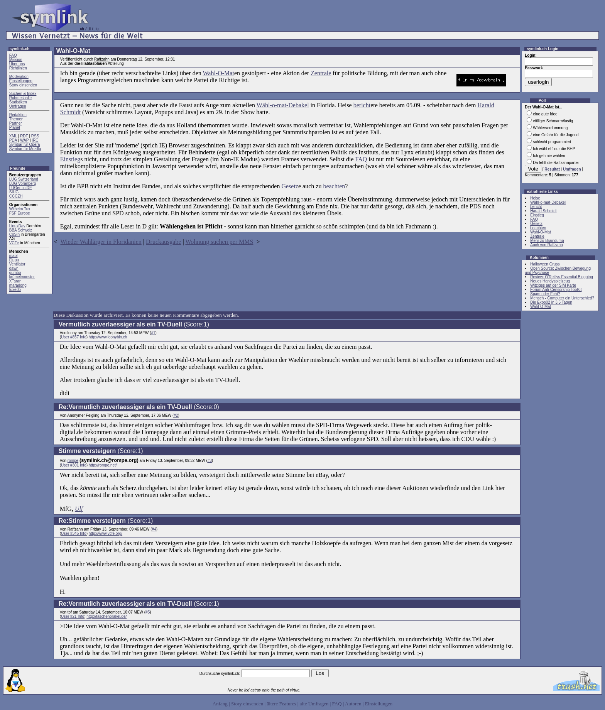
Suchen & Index (23, 93)
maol (13, 256)
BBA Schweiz (20, 230)
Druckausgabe (163, 241)
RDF (24, 136)
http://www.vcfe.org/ (105, 533)
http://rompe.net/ (103, 465)
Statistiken (18, 102)
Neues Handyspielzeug (550, 281)
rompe (73, 460)
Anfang (220, 704)
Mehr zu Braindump (547, 240)
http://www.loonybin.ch (108, 337)
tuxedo (15, 289)
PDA (13, 140)
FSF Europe (19, 213)
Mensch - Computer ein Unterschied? (562, 298)
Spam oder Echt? (545, 294)
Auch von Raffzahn (546, 245)
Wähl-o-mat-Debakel (283, 105)
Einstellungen (20, 81)
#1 (153, 333)
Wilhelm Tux (19, 209)
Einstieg (70, 159)
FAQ (13, 55)
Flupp (14, 260)
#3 (210, 460)
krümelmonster (22, 277)
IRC (35, 140)
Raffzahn (102, 59)
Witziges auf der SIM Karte (553, 285)
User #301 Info (73, 465)
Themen (16, 119)
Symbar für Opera (24, 144)
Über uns (17, 64)
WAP (24, 140)
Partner (15, 123)
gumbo (15, 272)
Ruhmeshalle (20, 98)
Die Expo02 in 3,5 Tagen (551, 302)
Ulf (79, 508)
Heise (535, 198)
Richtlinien (18, 68)
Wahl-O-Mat (218, 73)
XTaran (15, 281)
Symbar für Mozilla (25, 149)
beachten (334, 186)
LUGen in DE (20, 188)
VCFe (14, 243)
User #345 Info (73, 533)
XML (13, 136)
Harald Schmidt (543, 211)
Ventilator (17, 264)
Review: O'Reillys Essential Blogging (561, 277)
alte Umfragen (314, 704)
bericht (361, 105)
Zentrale (321, 73)
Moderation (19, 76)
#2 (176, 415)
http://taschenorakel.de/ (106, 616)
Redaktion (18, 115)
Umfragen (17, 106)
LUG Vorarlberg (22, 183)
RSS (35, 136)
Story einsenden (23, 85)
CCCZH (16, 196)
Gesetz (289, 186)
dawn (14, 268)
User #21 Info (72, 616)
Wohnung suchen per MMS (219, 241)
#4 (154, 529)
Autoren (353, 704)
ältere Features (281, 704)
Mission (15, 59)
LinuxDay (17, 226)
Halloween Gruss (544, 264)
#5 (147, 612)
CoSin (14, 234)
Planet (14, 127)
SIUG (14, 192)
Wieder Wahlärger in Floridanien (101, 241)
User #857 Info (73, 337)
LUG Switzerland (23, 179)
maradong (18, 285)
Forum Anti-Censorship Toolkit (555, 289)
